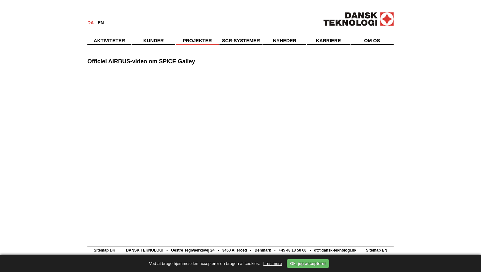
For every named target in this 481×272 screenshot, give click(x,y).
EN (101, 22)
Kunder (153, 40)
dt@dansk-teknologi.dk (334, 250)
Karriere (328, 40)
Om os (372, 40)
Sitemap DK (104, 250)
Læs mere (272, 263)
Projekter (197, 40)
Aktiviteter (109, 40)
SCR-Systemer (241, 40)
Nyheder (284, 40)
